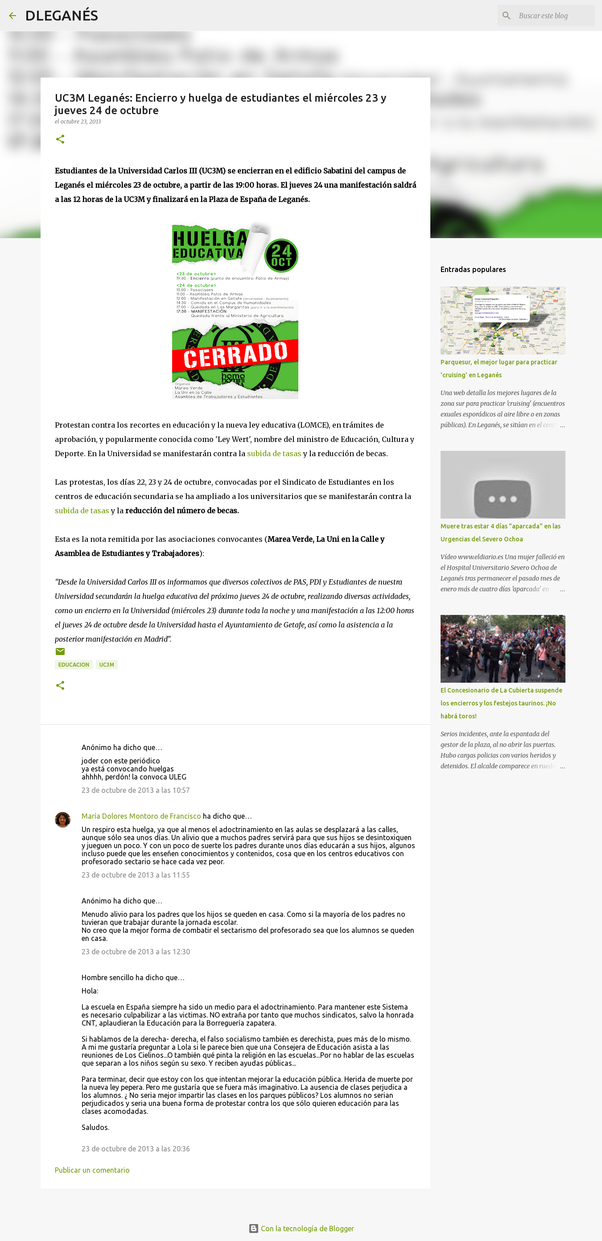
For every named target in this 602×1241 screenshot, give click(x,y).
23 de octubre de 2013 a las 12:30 (136, 952)
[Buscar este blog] (548, 15)
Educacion (73, 665)
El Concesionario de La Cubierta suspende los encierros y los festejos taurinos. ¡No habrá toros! (501, 703)
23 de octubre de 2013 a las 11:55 (136, 875)
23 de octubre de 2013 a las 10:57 (136, 790)
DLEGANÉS (61, 15)
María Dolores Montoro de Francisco (141, 816)
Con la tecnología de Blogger (301, 1229)
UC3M (106, 665)
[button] (60, 140)
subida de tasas (274, 453)
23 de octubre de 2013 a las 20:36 (136, 1149)
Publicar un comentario (92, 1170)
